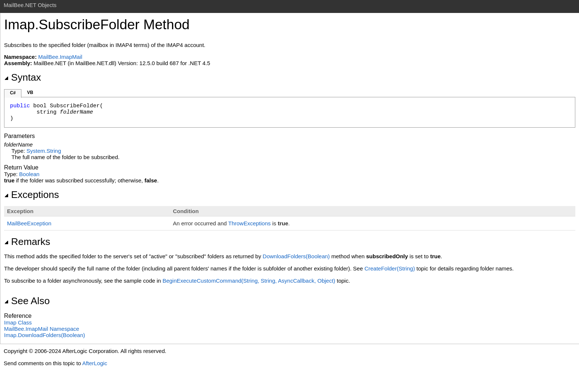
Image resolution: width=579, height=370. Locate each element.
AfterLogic (94, 363)
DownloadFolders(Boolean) (296, 256)
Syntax (22, 77)
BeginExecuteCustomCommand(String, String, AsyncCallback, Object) (248, 281)
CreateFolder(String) (389, 268)
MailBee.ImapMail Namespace (41, 329)
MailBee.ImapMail (60, 57)
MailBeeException (29, 223)
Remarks (27, 241)
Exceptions (31, 194)
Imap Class (18, 322)
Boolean (29, 174)
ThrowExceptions (249, 223)
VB (30, 92)
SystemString (44, 151)
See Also (27, 300)
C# (13, 92)
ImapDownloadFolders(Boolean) (44, 335)
